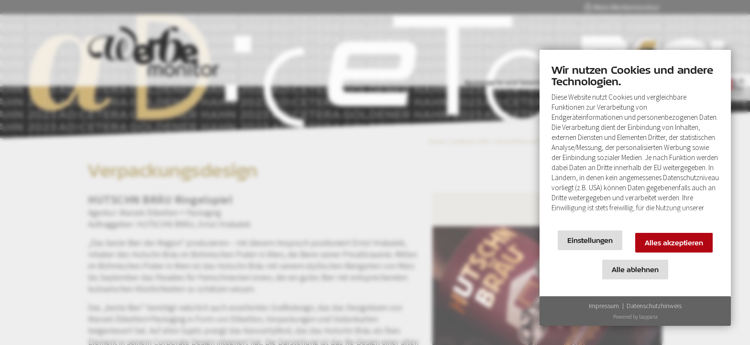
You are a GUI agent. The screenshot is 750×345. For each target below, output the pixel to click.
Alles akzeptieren (674, 242)
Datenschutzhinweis (654, 305)
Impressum (604, 305)
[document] (635, 142)
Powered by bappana (635, 316)
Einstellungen (590, 240)
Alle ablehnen (635, 269)
